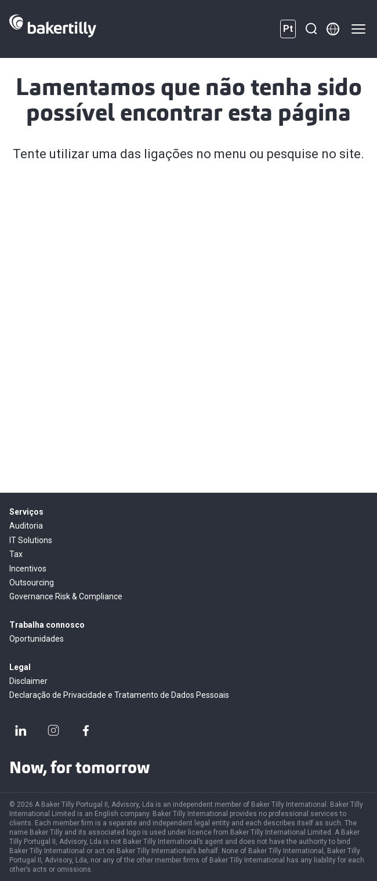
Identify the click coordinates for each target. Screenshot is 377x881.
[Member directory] (333, 29)
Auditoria (26, 525)
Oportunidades (36, 638)
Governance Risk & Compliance (65, 596)
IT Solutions (30, 540)
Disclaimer (28, 681)
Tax (16, 554)
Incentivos (27, 568)
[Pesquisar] (311, 29)
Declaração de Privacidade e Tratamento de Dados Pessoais (119, 695)
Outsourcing (31, 582)
